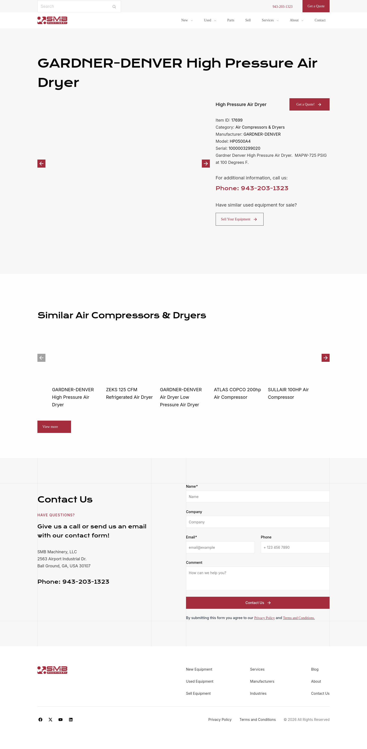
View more (50, 427)
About (294, 20)
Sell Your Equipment (239, 219)
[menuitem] (187, 20)
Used (207, 20)
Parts (230, 20)
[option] (123, 163)
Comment (194, 562)
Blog (315, 669)
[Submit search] (114, 6)
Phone (266, 537)
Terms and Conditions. (299, 618)
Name (192, 486)
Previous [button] (41, 164)
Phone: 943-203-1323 (252, 188)
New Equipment (199, 669)
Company (194, 512)
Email (191, 537)
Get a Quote (316, 6)
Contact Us (259, 603)
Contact (320, 20)
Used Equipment (199, 681)
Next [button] (206, 164)
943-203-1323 (282, 7)
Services (268, 20)
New (184, 20)
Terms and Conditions (257, 719)
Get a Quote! (309, 105)
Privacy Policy (264, 618)
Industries (258, 693)
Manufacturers (262, 681)
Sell (248, 20)
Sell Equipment (198, 693)
